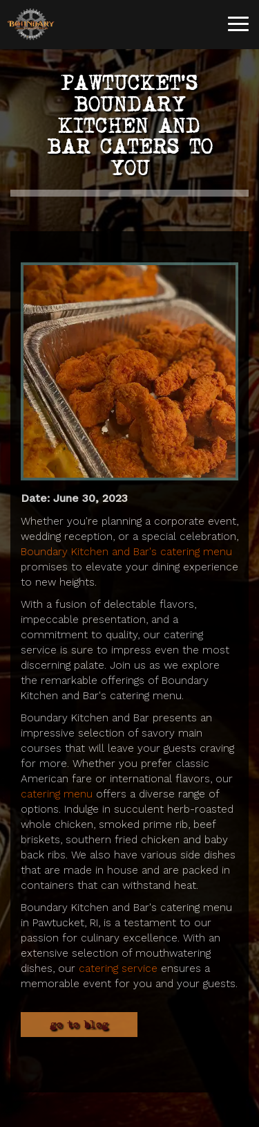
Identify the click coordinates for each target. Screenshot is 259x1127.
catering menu (57, 794)
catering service (118, 968)
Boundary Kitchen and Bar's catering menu (126, 552)
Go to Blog (79, 1024)
